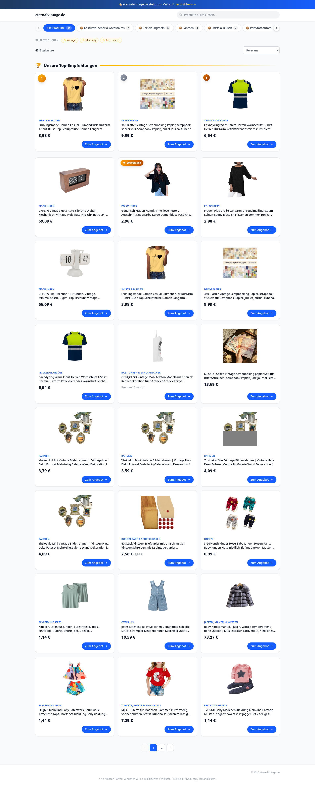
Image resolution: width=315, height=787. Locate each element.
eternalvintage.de (50, 15)
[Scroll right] (276, 28)
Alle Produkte (59, 28)
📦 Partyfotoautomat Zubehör (269, 28)
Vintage (70, 40)
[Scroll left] (38, 28)
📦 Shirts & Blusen (223, 28)
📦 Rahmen (188, 28)
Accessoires (111, 40)
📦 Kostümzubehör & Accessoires (105, 28)
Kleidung (89, 40)
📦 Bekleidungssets (154, 28)
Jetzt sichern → (186, 4)
